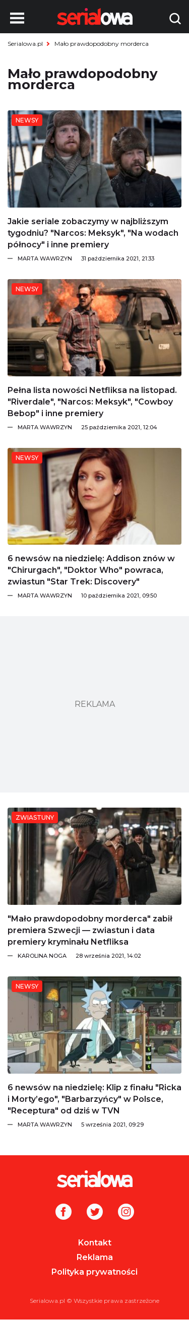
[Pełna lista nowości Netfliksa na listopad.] (94, 327)
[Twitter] (94, 1213)
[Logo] (94, 1178)
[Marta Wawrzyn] (99, 258)
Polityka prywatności (94, 1272)
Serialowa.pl (25, 43)
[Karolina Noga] (99, 955)
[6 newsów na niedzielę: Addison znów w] (94, 496)
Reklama (95, 1257)
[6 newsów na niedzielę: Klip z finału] (94, 1025)
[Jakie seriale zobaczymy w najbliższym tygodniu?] (94, 159)
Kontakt (94, 1242)
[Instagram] (126, 1213)
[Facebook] (63, 1213)
